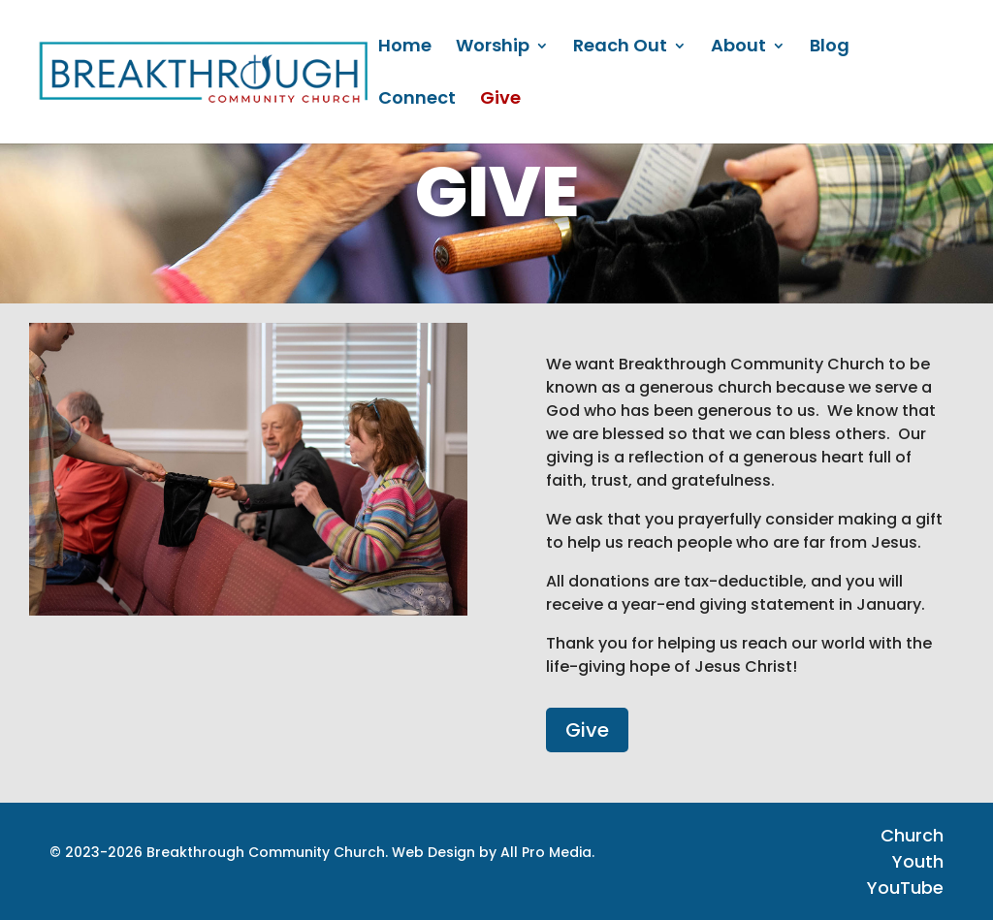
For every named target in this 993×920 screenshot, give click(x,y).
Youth (918, 861)
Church (912, 835)
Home (405, 48)
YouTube (905, 887)
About (738, 48)
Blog (829, 48)
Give (500, 100)
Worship (492, 48)
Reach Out (620, 48)
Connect (417, 100)
